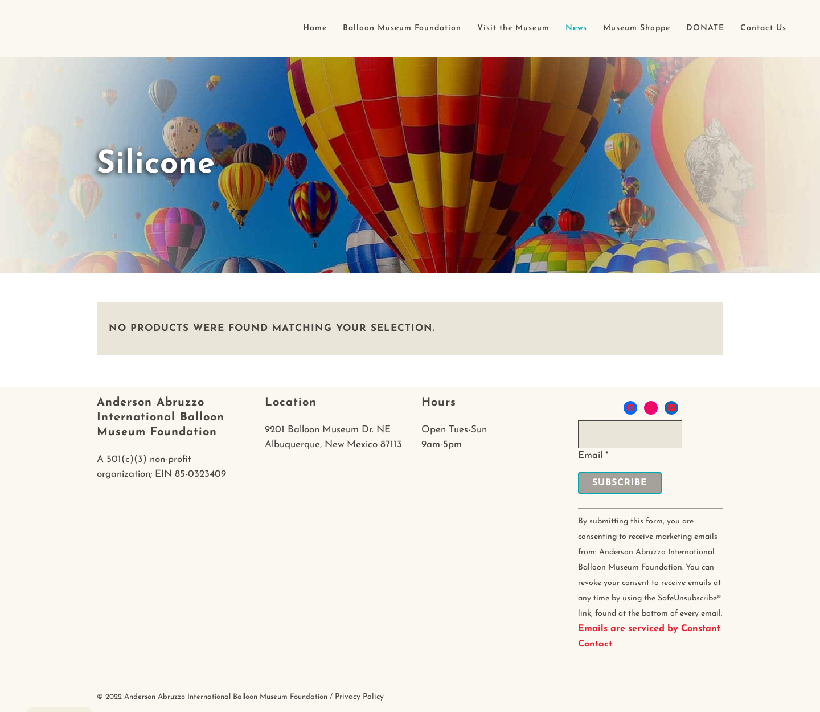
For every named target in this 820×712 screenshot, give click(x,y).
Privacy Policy (359, 697)
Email (593, 455)
